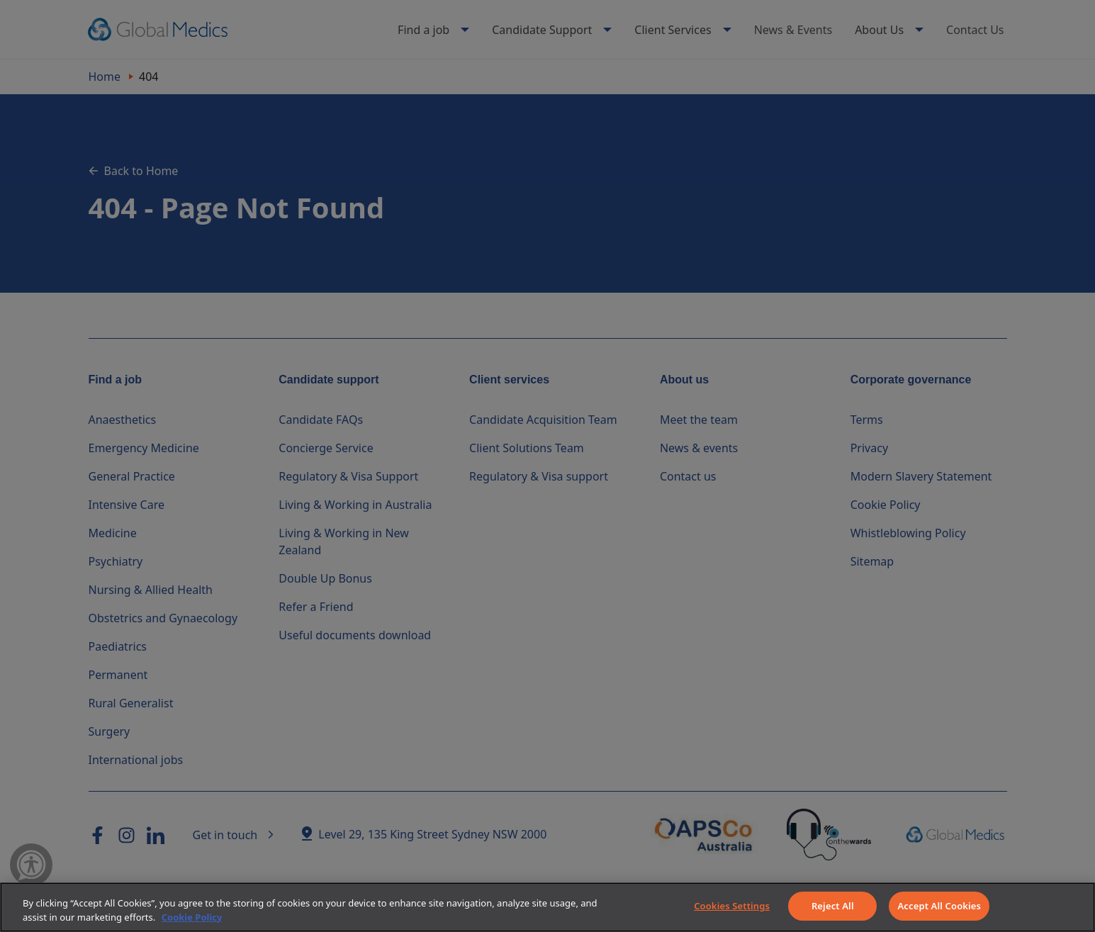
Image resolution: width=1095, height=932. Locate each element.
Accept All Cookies (939, 905)
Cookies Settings (732, 905)
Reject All (833, 905)
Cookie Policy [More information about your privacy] (192, 917)
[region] (547, 907)
